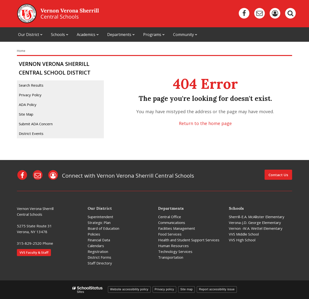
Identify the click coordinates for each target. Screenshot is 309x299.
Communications (171, 222)
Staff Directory (100, 263)
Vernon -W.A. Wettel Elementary (255, 228)
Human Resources (173, 245)
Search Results (31, 85)
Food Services (170, 234)
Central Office (169, 216)
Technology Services (175, 251)
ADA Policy (27, 104)
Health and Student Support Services (188, 239)
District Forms (99, 257)
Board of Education (103, 228)
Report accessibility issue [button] (217, 289)
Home (21, 51)
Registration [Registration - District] (98, 251)
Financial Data (99, 239)
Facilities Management (176, 228)
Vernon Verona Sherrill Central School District (55, 68)
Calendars (96, 245)
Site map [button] (186, 289)
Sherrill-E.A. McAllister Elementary (256, 216)
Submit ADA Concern (36, 123)
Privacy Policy (30, 94)
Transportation (170, 257)
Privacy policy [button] (164, 289)
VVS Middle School (244, 234)
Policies (94, 234)
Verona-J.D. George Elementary (255, 222)
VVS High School (242, 239)
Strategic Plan (99, 222)
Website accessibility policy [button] (129, 289)
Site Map (26, 114)
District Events (31, 133)
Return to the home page (205, 123)
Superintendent (100, 216)
